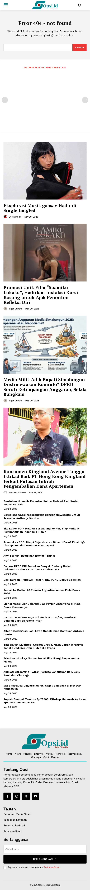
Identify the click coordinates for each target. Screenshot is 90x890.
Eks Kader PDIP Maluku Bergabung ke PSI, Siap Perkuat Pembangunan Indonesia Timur (41, 530)
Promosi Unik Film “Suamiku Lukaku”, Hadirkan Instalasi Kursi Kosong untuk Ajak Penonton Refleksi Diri (40, 294)
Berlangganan (45, 859)
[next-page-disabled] (85, 100)
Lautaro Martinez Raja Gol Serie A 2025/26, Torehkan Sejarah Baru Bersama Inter (40, 619)
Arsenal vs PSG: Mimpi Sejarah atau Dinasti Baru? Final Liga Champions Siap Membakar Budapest (44, 543)
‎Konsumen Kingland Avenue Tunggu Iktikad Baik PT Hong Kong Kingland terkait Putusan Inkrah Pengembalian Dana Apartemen (44, 478)
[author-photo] (5, 217)
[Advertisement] (45, 99)
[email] (45, 849)
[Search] (79, 47)
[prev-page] (5, 100)
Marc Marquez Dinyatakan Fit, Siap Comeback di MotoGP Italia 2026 (42, 687)
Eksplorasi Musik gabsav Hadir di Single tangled (39, 207)
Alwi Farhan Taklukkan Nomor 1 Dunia (29, 555)
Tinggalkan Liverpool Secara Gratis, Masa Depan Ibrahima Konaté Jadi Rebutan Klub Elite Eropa (43, 646)
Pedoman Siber (51, 867)
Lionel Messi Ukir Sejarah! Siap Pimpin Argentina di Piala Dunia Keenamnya (41, 605)
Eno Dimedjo (15, 216)
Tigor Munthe (15, 308)
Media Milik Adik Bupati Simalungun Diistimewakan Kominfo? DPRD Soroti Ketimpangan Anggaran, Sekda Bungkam (44, 387)
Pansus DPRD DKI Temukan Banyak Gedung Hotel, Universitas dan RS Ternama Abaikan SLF (37, 568)
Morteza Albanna (17, 492)
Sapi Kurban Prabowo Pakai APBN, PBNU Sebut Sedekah (42, 579)
